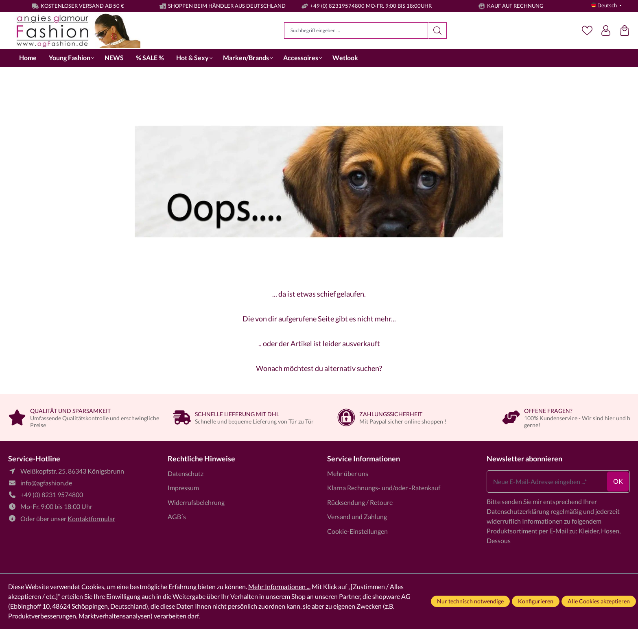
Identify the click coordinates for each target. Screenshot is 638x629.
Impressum (183, 487)
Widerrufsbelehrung (196, 502)
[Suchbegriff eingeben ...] (356, 30)
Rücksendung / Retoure (360, 502)
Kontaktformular (91, 518)
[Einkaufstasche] (624, 30)
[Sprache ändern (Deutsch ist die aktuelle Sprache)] (606, 5)
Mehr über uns (347, 473)
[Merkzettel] (587, 30)
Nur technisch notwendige (470, 601)
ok (618, 481)
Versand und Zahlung (357, 516)
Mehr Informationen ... (279, 586)
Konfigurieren (535, 601)
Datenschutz (185, 473)
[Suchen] (437, 30)
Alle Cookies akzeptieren (599, 601)
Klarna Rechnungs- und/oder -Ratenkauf (383, 487)
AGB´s (177, 516)
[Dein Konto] (606, 30)
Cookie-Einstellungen (357, 531)
